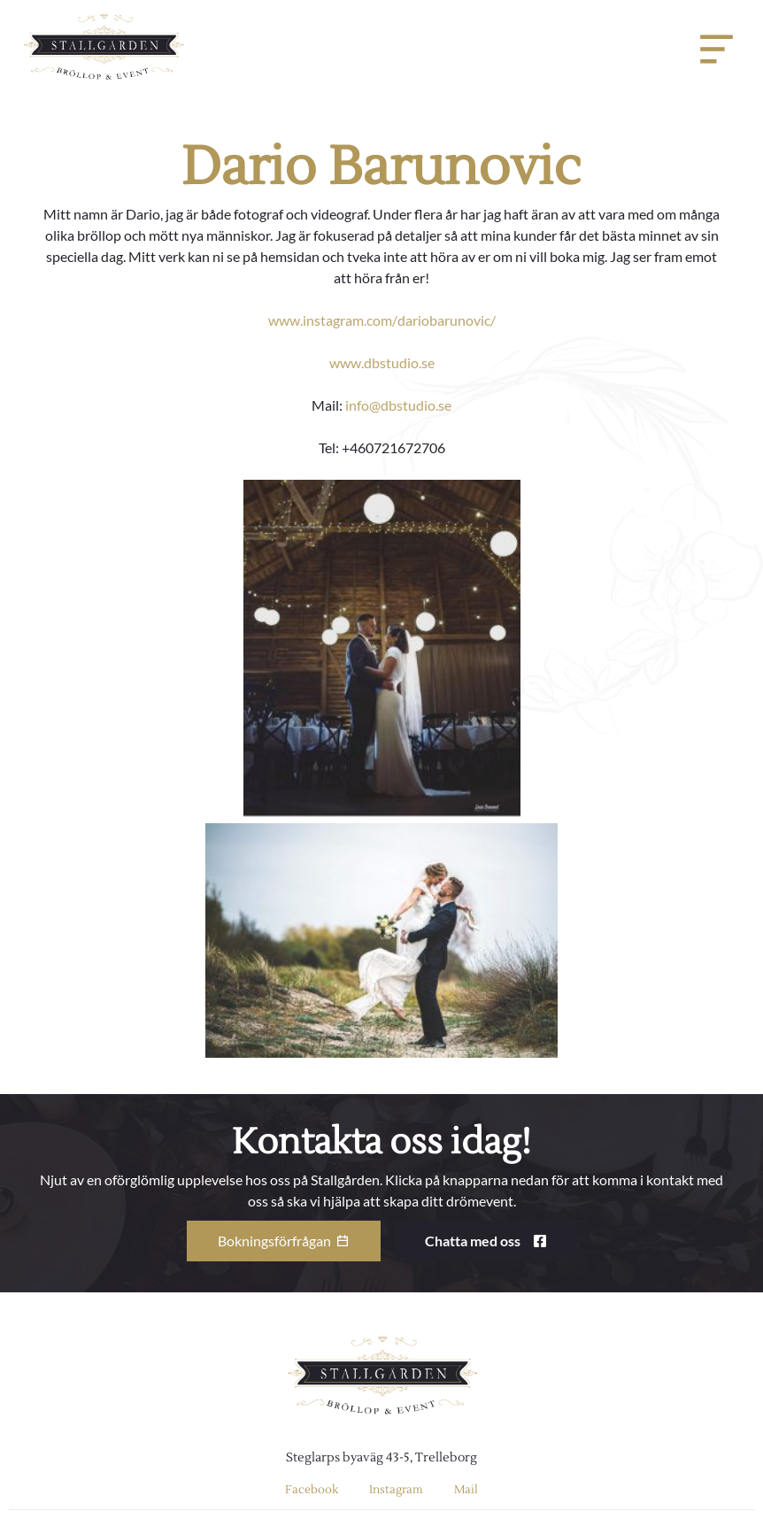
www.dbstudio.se (382, 362)
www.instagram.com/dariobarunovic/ (382, 320)
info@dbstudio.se (398, 405)
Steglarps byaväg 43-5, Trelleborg (381, 1458)
